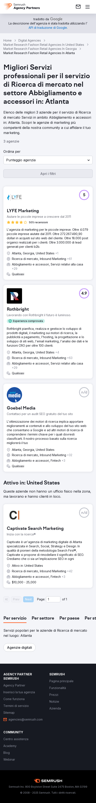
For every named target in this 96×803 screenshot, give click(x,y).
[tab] (14, 618)
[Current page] (53, 599)
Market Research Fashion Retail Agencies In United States (43, 44)
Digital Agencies (29, 40)
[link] (78, 7)
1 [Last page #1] (66, 599)
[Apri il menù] (87, 7)
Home (7, 40)
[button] (48, 160)
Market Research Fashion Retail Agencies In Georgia (40, 48)
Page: (41, 599)
